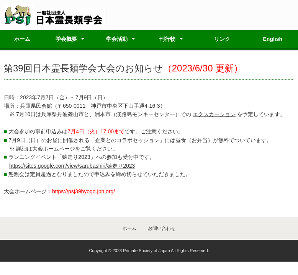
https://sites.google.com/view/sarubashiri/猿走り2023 (72, 166)
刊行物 (167, 39)
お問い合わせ (161, 228)
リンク (222, 39)
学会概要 (66, 39)
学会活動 (117, 39)
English (273, 39)
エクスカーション (214, 114)
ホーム (22, 39)
